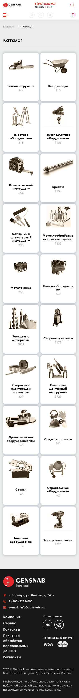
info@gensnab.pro (32, 607)
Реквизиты (12, 657)
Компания (11, 617)
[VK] (47, 624)
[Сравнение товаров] (50, 15)
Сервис (9, 623)
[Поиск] (72, 5)
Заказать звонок (43, 6)
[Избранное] (41, 15)
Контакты (11, 629)
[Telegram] (59, 624)
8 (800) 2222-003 (45, 3)
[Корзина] (32, 15)
